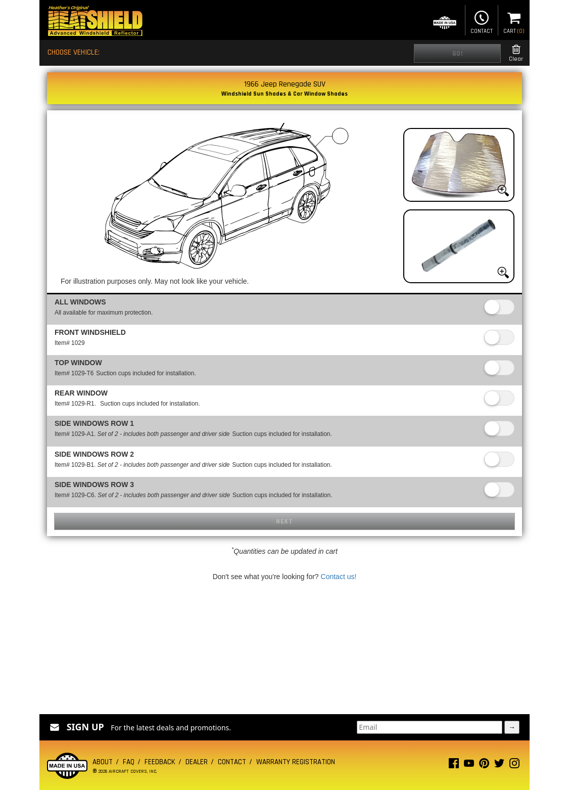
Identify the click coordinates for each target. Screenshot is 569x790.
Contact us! (339, 577)
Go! (457, 53)
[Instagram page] (514, 765)
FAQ (128, 762)
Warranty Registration (295, 762)
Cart (514, 21)
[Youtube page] (469, 765)
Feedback (160, 762)
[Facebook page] (454, 765)
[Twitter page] (499, 765)
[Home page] (95, 22)
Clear (516, 53)
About (102, 762)
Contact (481, 21)
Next (284, 521)
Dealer (196, 762)
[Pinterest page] (484, 765)
